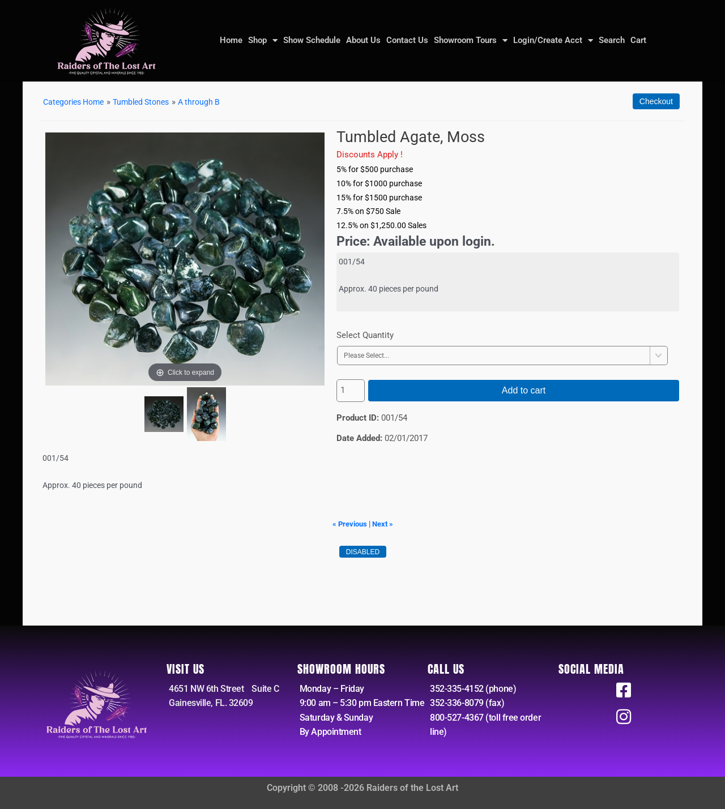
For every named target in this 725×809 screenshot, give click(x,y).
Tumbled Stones (149, 102)
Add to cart (523, 391)
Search (612, 40)
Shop (263, 40)
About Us (363, 40)
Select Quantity (365, 335)
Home (231, 40)
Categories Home (76, 102)
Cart (638, 40)
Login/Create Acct (553, 40)
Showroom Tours (471, 40)
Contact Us (407, 40)
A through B (211, 102)
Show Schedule (311, 40)
